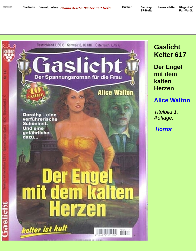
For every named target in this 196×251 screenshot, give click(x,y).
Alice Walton (173, 100)
